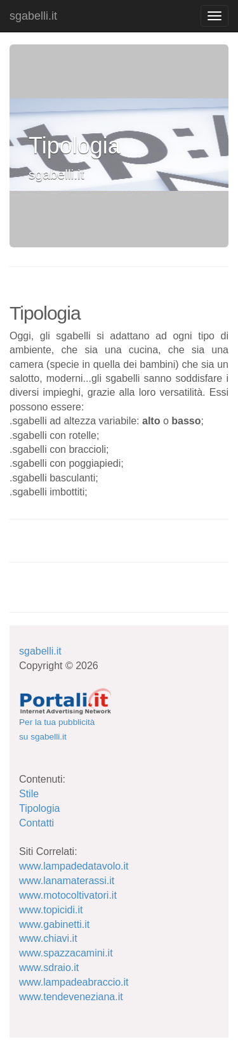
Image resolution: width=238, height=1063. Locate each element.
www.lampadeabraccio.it (74, 982)
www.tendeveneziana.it (71, 996)
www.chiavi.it (48, 938)
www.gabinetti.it (54, 924)
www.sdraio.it (49, 967)
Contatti (36, 823)
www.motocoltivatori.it (68, 895)
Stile (29, 793)
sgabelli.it (33, 16)
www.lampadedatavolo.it (74, 866)
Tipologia (39, 808)
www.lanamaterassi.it (66, 880)
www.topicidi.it (51, 909)
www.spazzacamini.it (66, 953)
